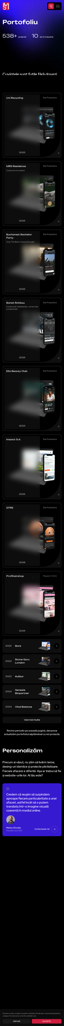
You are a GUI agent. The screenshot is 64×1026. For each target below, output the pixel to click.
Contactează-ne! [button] (46, 829)
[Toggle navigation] (58, 6)
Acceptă (47, 1021)
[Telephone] (51, 6)
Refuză (16, 1021)
